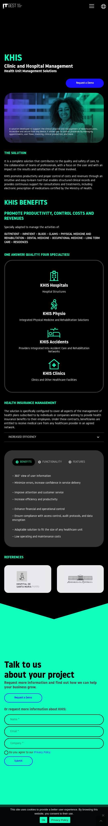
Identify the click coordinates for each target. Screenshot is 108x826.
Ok (43, 820)
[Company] (54, 743)
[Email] (54, 731)
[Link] (12, 6)
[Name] (54, 719)
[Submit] (18, 761)
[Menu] (91, 6)
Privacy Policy (42, 752)
